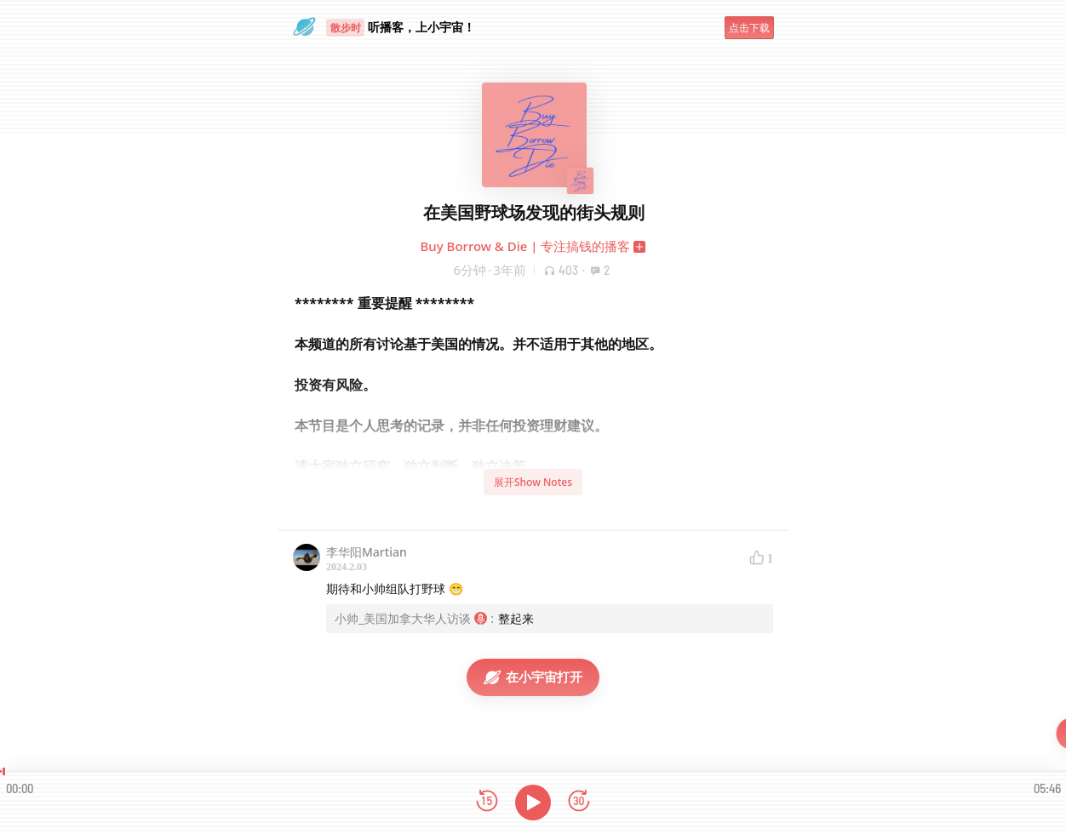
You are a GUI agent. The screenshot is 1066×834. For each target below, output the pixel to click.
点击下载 (749, 27)
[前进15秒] (579, 802)
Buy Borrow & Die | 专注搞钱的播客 (526, 245)
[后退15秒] (487, 802)
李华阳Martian (366, 552)
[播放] (533, 802)
